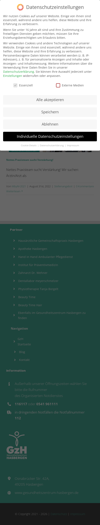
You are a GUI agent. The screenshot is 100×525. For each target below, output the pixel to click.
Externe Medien (70, 84)
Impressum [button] (73, 144)
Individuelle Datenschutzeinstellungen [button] (50, 135)
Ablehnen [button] (50, 122)
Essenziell (23, 84)
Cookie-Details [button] (29, 144)
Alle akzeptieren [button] (50, 98)
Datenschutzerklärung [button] (52, 144)
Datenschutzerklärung (18, 70)
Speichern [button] (50, 110)
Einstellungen (12, 74)
